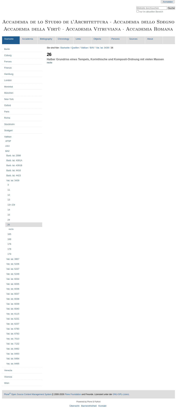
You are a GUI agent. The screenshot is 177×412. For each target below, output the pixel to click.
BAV (92, 47)
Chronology (63, 39)
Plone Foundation (73, 394)
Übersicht (74, 406)
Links (78, 39)
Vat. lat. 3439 (102, 47)
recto (49, 62)
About (150, 39)
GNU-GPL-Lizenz (121, 394)
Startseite (8, 39)
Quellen (75, 47)
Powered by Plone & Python (88, 402)
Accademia (27, 39)
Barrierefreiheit (89, 406)
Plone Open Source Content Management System (28, 394)
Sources (133, 39)
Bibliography (46, 39)
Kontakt (102, 406)
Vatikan (84, 47)
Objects (97, 39)
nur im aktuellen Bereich (151, 11)
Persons (115, 39)
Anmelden (168, 2)
